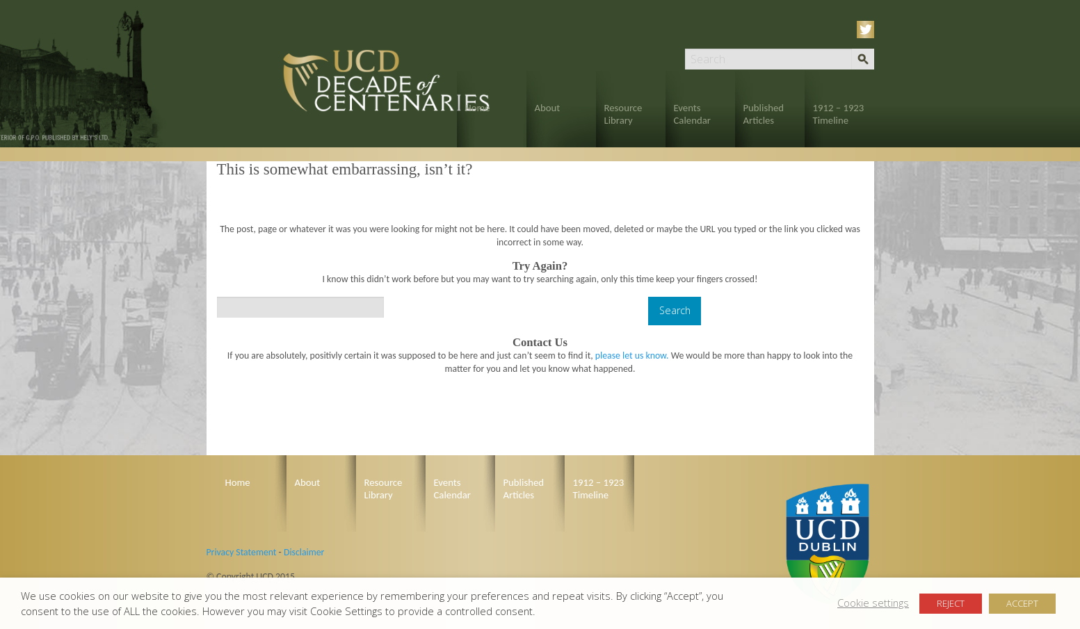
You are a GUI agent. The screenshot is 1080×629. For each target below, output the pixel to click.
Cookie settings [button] (873, 603)
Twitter (868, 29)
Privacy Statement (242, 552)
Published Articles (763, 113)
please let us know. (632, 355)
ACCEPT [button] (1022, 603)
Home (477, 107)
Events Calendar (692, 113)
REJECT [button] (951, 603)
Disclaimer (304, 552)
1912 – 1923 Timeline (838, 113)
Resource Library (623, 113)
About (548, 107)
